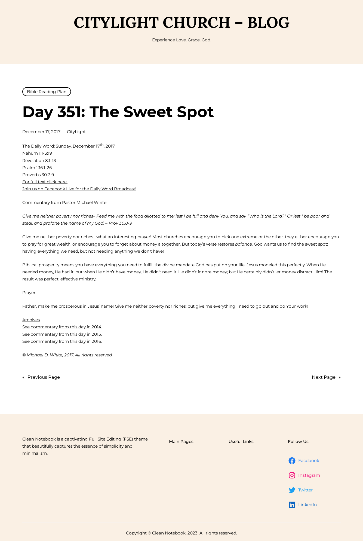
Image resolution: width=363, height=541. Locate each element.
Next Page (326, 377)
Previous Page (41, 377)
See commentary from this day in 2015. (62, 334)
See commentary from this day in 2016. (62, 341)
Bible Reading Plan (46, 91)
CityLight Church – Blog (182, 22)
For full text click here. (44, 181)
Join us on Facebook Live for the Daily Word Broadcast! (79, 188)
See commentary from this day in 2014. (62, 326)
